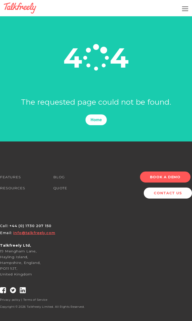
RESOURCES (12, 188)
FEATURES (10, 177)
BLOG (59, 177)
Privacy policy (10, 299)
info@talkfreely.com (34, 233)
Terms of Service (35, 299)
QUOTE (60, 188)
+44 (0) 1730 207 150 (31, 226)
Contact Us (168, 193)
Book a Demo (166, 177)
